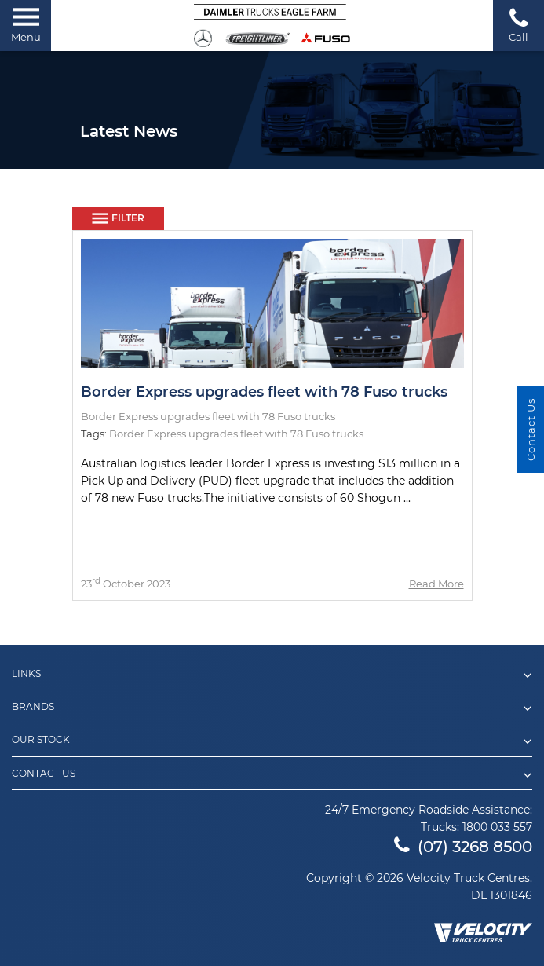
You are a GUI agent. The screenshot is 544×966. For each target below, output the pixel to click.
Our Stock (272, 741)
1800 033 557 (497, 827)
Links (272, 675)
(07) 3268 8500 (463, 846)
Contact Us (272, 775)
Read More (436, 583)
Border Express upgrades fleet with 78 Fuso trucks (264, 392)
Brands (272, 708)
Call (518, 24)
